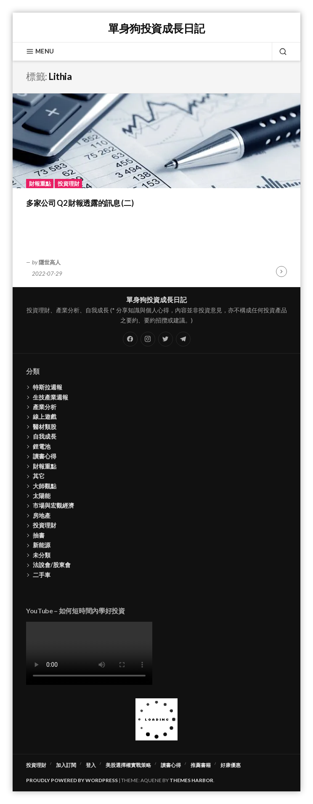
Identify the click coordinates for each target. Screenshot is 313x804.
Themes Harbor (191, 780)
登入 (91, 765)
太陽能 (41, 495)
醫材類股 (44, 426)
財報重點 (40, 183)
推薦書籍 (201, 765)
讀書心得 (44, 456)
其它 (39, 475)
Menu (40, 51)
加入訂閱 (66, 765)
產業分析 (44, 406)
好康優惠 (230, 765)
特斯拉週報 (47, 387)
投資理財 (69, 183)
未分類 (41, 555)
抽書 (39, 535)
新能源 (41, 544)
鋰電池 (41, 446)
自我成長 (44, 436)
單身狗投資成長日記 (156, 28)
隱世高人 (50, 262)
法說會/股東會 (52, 564)
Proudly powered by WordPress (72, 780)
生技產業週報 (50, 397)
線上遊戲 (44, 416)
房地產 (41, 515)
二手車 (41, 574)
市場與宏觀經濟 (53, 505)
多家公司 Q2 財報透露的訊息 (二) (79, 203)
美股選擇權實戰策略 (128, 765)
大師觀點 (44, 486)
